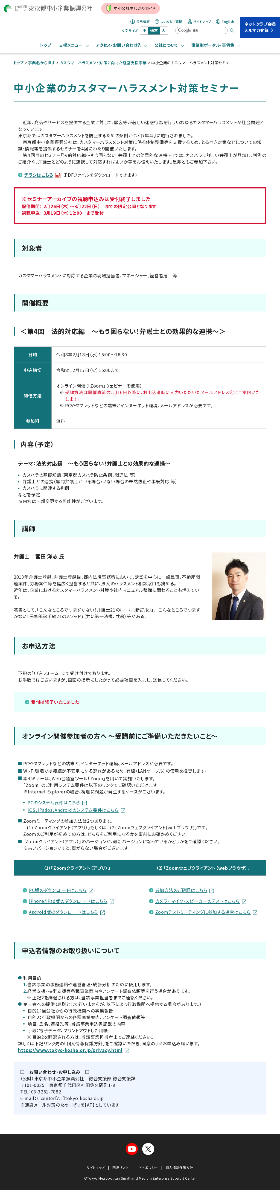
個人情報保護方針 (179, 1167)
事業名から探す (41, 62)
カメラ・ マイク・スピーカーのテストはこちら (200, 901)
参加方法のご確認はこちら (184, 890)
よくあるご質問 (168, 21)
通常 (154, 30)
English (225, 21)
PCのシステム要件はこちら (57, 802)
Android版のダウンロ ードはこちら (67, 912)
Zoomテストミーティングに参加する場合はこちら (206, 912)
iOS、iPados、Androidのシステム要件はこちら (76, 810)
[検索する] (232, 30)
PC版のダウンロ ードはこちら (61, 890)
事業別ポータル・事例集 (212, 45)
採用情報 (140, 21)
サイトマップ (199, 21)
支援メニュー (71, 45)
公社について (166, 45)
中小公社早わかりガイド (131, 8)
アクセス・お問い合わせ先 (118, 45)
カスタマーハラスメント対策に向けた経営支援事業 (103, 62)
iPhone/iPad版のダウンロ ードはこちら (71, 901)
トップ (45, 45)
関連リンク (120, 1167)
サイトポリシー (147, 1167)
